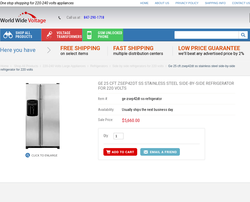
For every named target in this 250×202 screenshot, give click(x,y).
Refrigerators (99, 66)
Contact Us (241, 3)
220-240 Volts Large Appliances (64, 66)
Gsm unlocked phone (102, 36)
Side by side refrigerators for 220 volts (138, 66)
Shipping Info (215, 3)
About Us (162, 3)
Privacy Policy (187, 3)
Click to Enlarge (44, 155)
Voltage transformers (61, 36)
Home (144, 3)
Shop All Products (16, 36)
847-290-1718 (94, 17)
